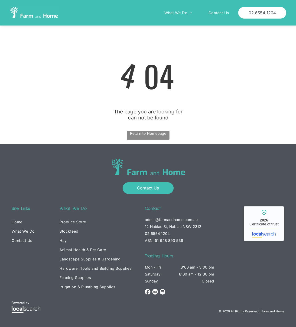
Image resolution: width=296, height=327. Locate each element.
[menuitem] (175, 12)
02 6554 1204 (157, 233)
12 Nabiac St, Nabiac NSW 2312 (173, 226)
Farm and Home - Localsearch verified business (264, 223)
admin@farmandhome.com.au (171, 219)
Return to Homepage (148, 133)
